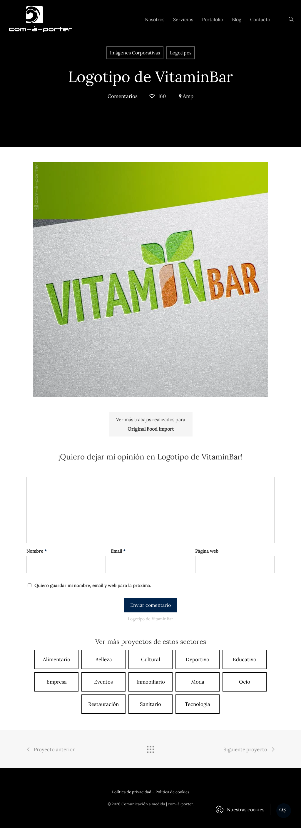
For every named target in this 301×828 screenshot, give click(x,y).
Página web (206, 551)
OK (283, 809)
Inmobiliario (150, 682)
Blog (236, 19)
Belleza (103, 659)
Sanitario (150, 704)
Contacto (260, 19)
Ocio (244, 682)
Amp (186, 96)
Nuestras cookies (245, 809)
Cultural (150, 659)
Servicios (183, 19)
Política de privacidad (131, 791)
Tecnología (197, 704)
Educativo (244, 659)
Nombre (36, 551)
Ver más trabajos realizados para (150, 425)
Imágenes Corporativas (135, 53)
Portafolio (212, 19)
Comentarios (123, 96)
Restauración (103, 704)
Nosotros (154, 19)
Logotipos (180, 53)
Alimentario (56, 659)
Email (118, 551)
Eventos (103, 682)
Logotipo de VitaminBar (150, 76)
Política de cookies (172, 791)
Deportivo (197, 659)
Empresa (56, 682)
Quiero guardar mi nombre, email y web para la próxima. (92, 585)
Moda (197, 682)
